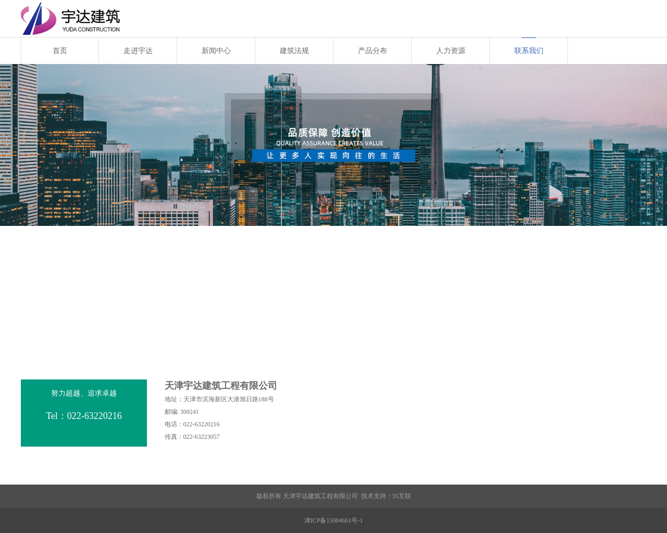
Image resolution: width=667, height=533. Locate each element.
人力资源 (450, 51)
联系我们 (529, 51)
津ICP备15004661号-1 (333, 520)
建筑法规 (294, 51)
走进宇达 (138, 51)
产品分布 (372, 51)
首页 (60, 51)
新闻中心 (216, 51)
